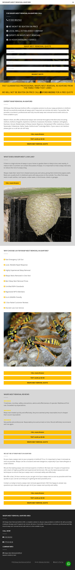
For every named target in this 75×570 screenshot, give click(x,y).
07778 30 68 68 (8, 542)
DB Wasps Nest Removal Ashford (16, 2)
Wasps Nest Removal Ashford (13, 553)
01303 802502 (15, 20)
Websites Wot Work (44, 562)
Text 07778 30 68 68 (37, 139)
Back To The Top (58, 562)
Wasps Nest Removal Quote (37, 144)
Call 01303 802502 (37, 134)
